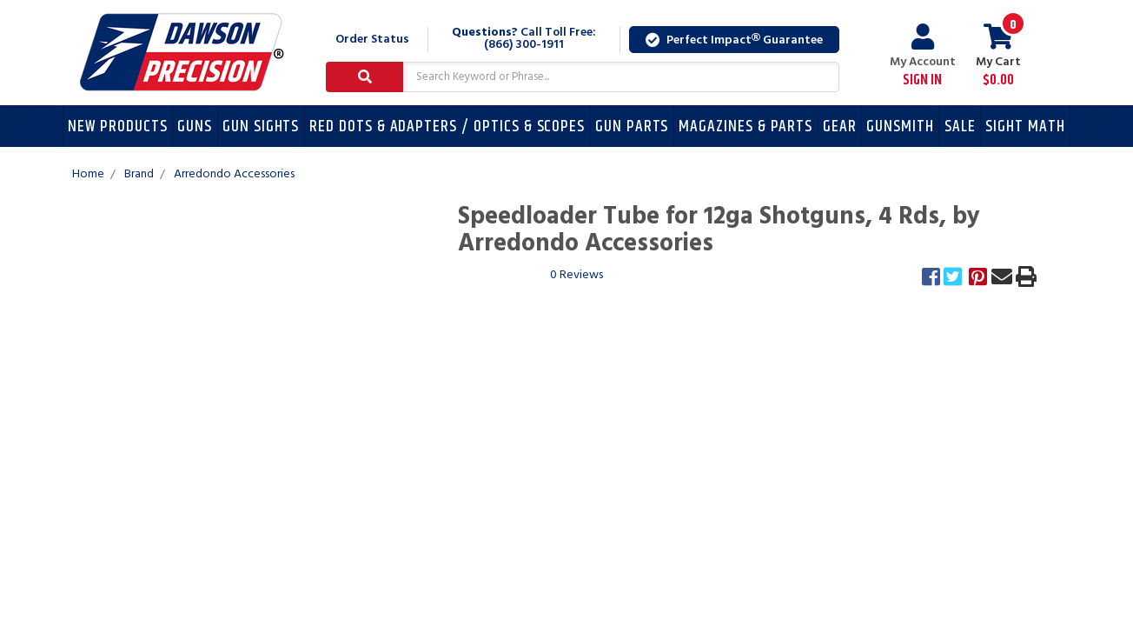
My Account (923, 56)
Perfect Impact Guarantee (734, 40)
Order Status (372, 40)
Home (88, 174)
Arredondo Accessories (234, 174)
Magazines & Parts (745, 126)
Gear (840, 126)
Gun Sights (261, 126)
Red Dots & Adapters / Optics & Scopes (447, 126)
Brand (139, 174)
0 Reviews (576, 275)
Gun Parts (632, 126)
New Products (117, 126)
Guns (194, 126)
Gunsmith (900, 126)
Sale (960, 126)
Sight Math (1025, 126)
